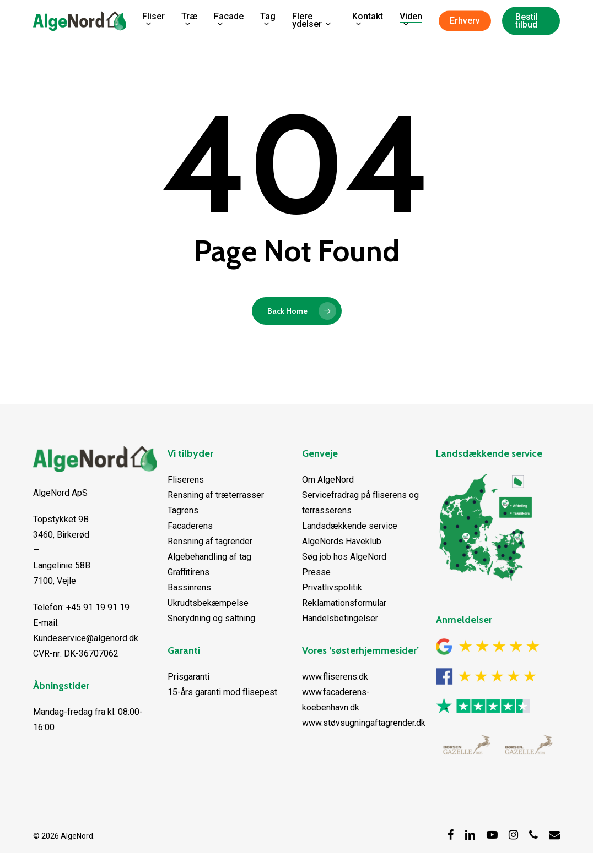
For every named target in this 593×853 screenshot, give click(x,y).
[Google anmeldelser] (488, 660)
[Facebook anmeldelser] (486, 690)
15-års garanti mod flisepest (222, 692)
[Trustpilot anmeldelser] (483, 719)
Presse (316, 572)
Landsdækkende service (349, 526)
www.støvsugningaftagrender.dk (363, 723)
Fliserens (186, 479)
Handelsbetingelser (340, 618)
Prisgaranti (188, 676)
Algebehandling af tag (209, 556)
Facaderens (190, 526)
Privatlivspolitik (332, 587)
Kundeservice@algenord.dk (85, 638)
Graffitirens (188, 572)
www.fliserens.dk (335, 676)
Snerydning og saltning (211, 618)
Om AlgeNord (328, 479)
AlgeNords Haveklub (341, 541)
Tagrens (183, 510)
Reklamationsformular (344, 603)
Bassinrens (189, 587)
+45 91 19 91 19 (98, 607)
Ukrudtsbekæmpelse (208, 603)
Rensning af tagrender (210, 541)
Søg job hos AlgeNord (344, 556)
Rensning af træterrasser (216, 495)
